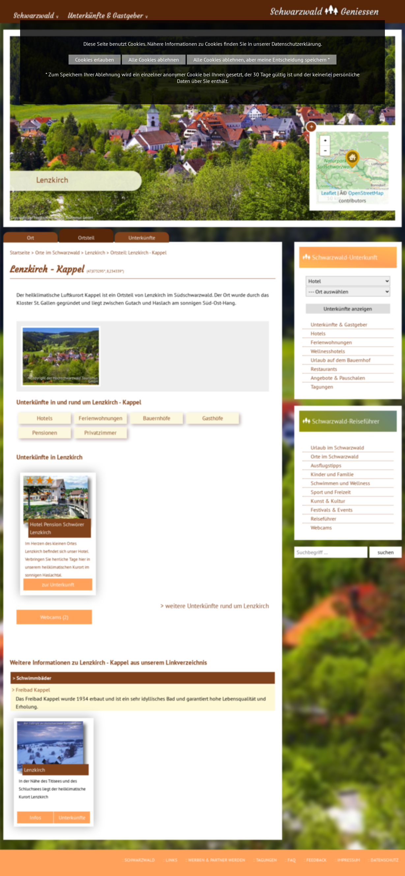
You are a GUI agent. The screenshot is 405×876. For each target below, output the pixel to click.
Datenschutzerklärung (296, 43)
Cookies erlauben (94, 59)
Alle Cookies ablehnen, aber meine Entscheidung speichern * (261, 59)
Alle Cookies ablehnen (154, 59)
